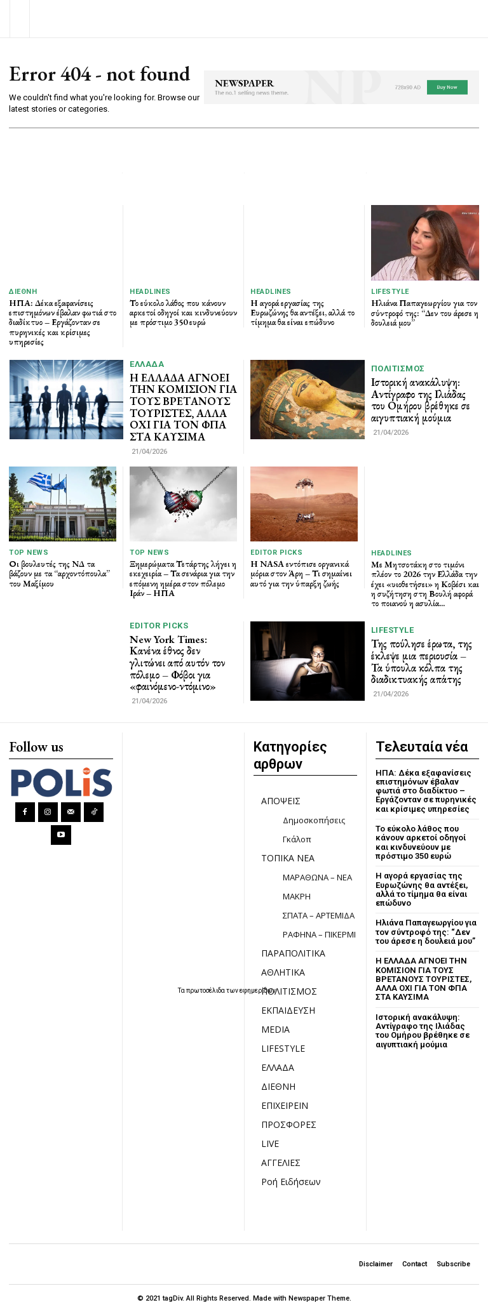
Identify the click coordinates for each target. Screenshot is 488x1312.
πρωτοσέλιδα (206, 990)
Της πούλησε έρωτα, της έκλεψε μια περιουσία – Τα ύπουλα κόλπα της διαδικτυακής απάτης (421, 661)
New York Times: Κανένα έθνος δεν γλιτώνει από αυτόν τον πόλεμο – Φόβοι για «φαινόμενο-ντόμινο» (177, 663)
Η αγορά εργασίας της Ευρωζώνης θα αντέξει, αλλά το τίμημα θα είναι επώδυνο (302, 312)
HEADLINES (150, 291)
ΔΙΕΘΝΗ (23, 291)
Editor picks (276, 552)
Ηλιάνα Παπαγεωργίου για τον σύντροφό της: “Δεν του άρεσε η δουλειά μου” (424, 312)
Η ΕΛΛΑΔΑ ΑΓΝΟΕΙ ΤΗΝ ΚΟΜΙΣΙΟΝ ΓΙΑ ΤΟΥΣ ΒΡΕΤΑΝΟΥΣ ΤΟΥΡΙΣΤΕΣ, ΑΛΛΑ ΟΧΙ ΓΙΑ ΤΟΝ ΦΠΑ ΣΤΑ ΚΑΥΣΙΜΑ (183, 407)
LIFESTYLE (390, 291)
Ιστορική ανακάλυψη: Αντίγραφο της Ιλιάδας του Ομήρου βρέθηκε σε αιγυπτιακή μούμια (420, 400)
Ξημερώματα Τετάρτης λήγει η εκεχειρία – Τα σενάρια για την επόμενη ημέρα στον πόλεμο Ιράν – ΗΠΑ (183, 578)
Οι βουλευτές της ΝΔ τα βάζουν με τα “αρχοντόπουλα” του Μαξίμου (59, 573)
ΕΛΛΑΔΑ (147, 364)
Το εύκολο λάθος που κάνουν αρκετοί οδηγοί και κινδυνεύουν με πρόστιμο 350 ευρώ (183, 312)
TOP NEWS (28, 552)
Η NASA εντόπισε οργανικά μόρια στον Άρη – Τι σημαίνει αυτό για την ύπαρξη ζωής (301, 573)
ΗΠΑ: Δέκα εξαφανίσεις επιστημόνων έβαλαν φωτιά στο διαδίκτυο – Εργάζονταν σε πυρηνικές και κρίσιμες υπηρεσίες (62, 322)
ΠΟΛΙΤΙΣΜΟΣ (398, 368)
